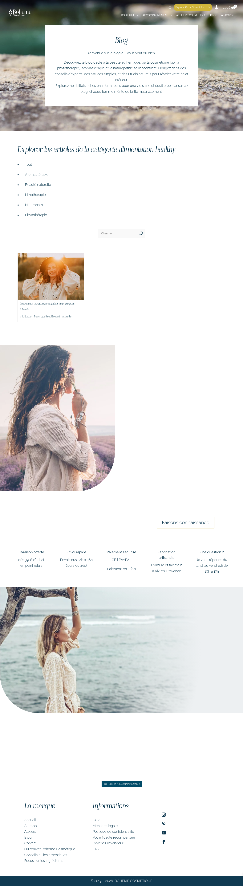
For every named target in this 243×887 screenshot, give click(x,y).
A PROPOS (227, 15)
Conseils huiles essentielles (45, 856)
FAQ (96, 850)
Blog (213, 15)
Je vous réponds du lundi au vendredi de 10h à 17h (212, 567)
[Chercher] (117, 233)
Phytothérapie (36, 215)
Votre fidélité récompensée (114, 839)
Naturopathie (35, 205)
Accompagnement (157, 15)
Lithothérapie (35, 195)
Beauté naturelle (38, 185)
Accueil (30, 821)
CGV (96, 821)
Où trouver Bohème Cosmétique (49, 850)
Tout (28, 164)
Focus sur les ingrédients (43, 862)
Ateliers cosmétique (191, 15)
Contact (30, 844)
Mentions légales (106, 827)
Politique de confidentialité (113, 833)
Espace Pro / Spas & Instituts (192, 7)
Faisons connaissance (185, 523)
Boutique (130, 15)
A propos (31, 827)
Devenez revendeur (108, 844)
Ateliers (30, 833)
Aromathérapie (36, 175)
